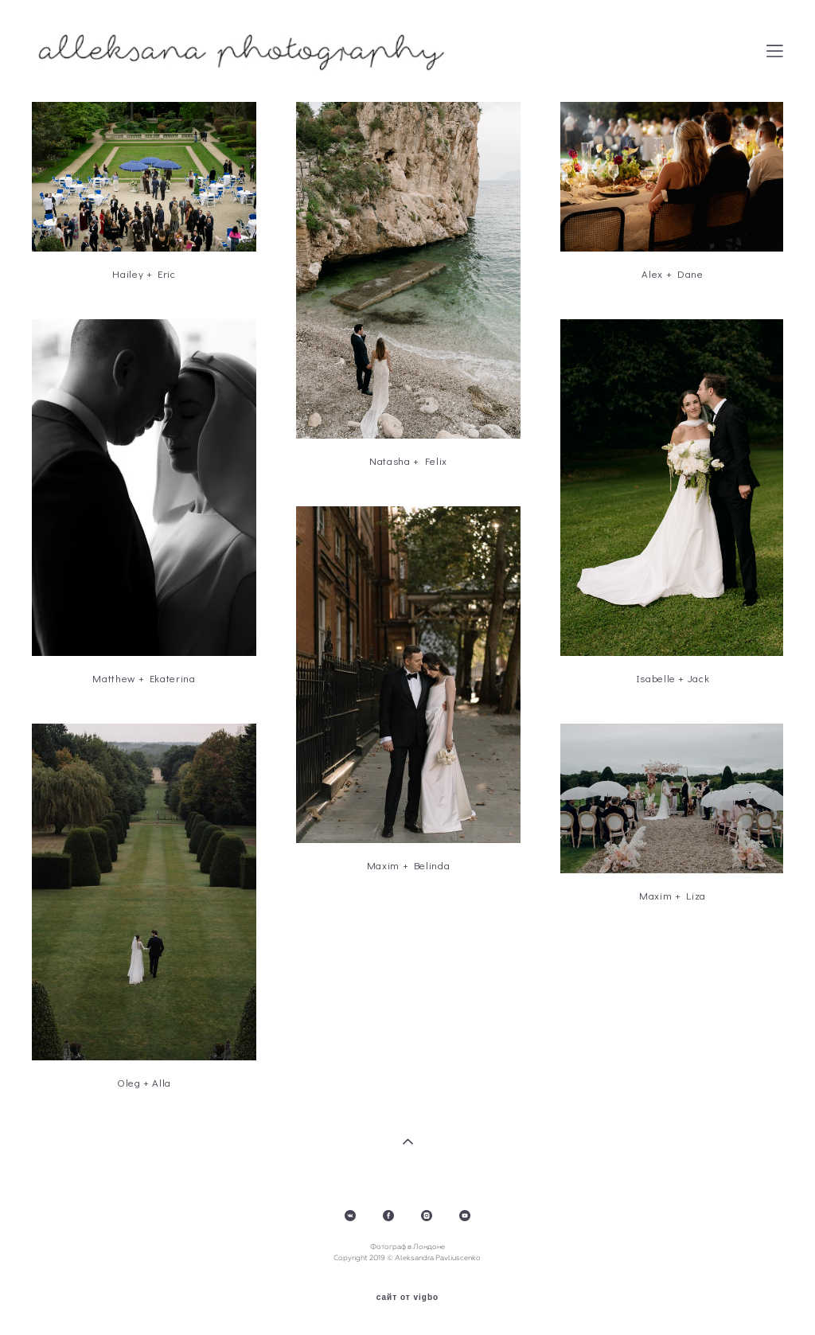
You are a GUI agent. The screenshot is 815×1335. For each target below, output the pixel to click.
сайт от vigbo (407, 1298)
